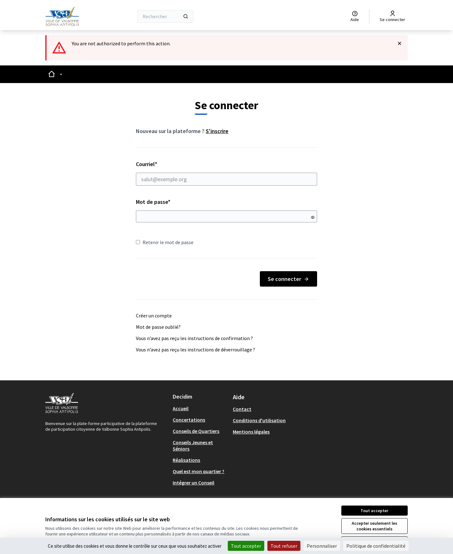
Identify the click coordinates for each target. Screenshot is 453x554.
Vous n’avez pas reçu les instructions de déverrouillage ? (195, 349)
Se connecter (288, 279)
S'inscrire (217, 131)
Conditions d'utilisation (259, 420)
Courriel (226, 173)
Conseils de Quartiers (196, 431)
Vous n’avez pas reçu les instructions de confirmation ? (194, 338)
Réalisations (186, 460)
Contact (242, 409)
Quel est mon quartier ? (198, 471)
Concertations (189, 420)
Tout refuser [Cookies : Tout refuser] (284, 546)
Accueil (180, 408)
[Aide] (354, 16)
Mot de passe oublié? (158, 327)
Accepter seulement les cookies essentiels (374, 526)
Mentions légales (251, 431)
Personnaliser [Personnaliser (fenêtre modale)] (322, 546)
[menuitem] (200, 408)
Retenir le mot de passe (164, 242)
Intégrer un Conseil (193, 482)
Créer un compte (154, 315)
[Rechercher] (165, 16)
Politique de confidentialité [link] (375, 546)
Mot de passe (153, 201)
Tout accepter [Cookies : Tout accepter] (246, 546)
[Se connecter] (392, 16)
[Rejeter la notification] (399, 43)
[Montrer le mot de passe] (313, 217)
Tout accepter (374, 510)
